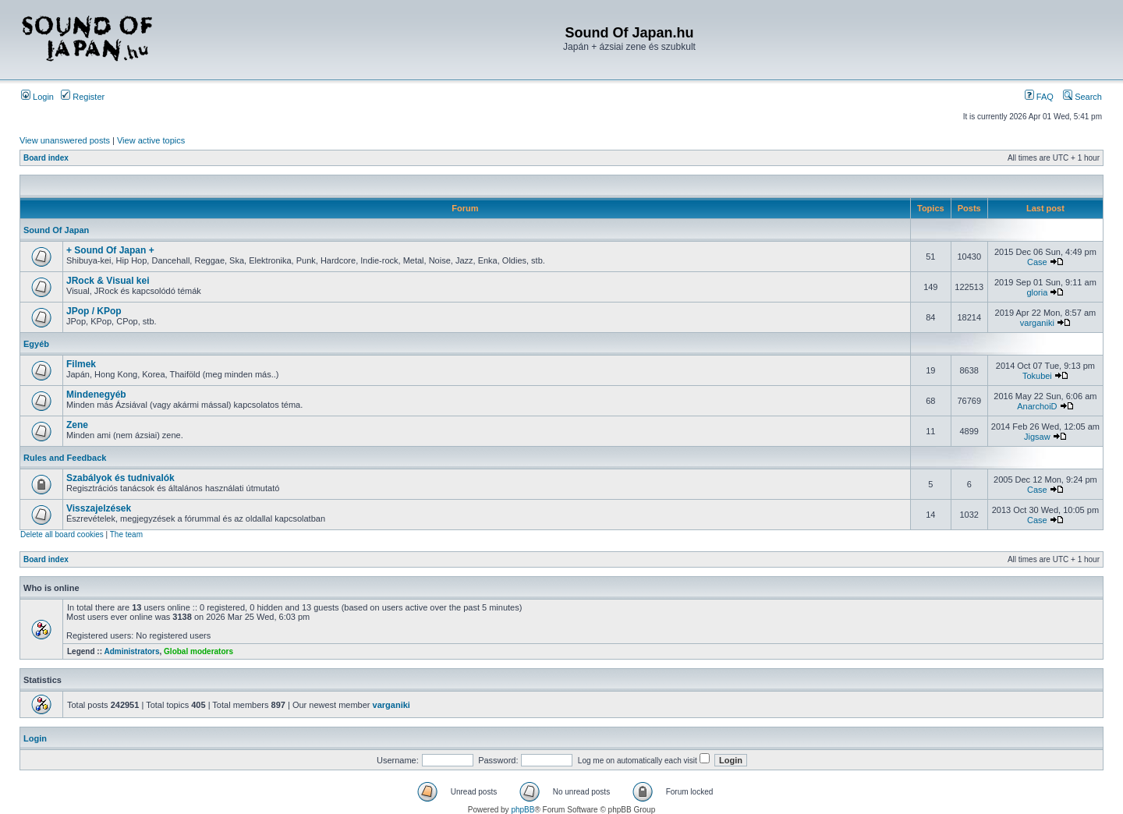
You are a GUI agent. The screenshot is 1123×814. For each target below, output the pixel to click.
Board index (46, 158)
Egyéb (36, 344)
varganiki (1037, 322)
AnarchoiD (1037, 406)
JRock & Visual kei (108, 280)
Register (83, 96)
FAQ (1039, 96)
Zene (77, 424)
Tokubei (1037, 375)
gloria (1036, 292)
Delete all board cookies (62, 534)
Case (1037, 262)
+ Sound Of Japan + (110, 250)
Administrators (131, 651)
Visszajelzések (98, 508)
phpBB (522, 809)
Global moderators (198, 651)
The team (126, 534)
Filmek (81, 364)
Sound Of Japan (56, 230)
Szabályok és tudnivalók (120, 477)
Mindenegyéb (96, 394)
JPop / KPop (94, 311)
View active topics (151, 140)
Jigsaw (1037, 436)
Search (1082, 96)
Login (37, 96)
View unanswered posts (64, 140)
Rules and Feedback (64, 457)
